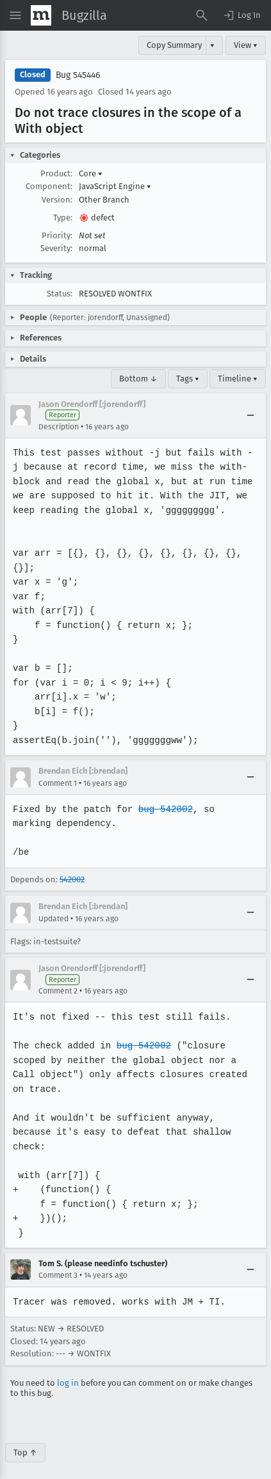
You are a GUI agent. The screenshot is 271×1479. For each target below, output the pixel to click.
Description (58, 426)
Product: (56, 173)
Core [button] (91, 173)
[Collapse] (250, 415)
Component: (49, 186)
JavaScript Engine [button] (115, 186)
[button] (241, 15)
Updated (53, 918)
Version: (57, 199)
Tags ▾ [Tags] (187, 378)
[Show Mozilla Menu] (41, 15)
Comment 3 (58, 1261)
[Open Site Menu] (15, 15)
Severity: (56, 248)
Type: (62, 217)
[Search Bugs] (202, 15)
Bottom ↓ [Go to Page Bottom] (138, 378)
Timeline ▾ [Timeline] (238, 378)
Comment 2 (58, 990)
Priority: (57, 235)
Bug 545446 (78, 75)
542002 (72, 879)
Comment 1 (57, 783)
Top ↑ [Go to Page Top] (25, 1438)
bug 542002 (163, 809)
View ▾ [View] (246, 45)
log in (68, 1368)
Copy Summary (174, 45)
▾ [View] (212, 45)
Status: (59, 293)
